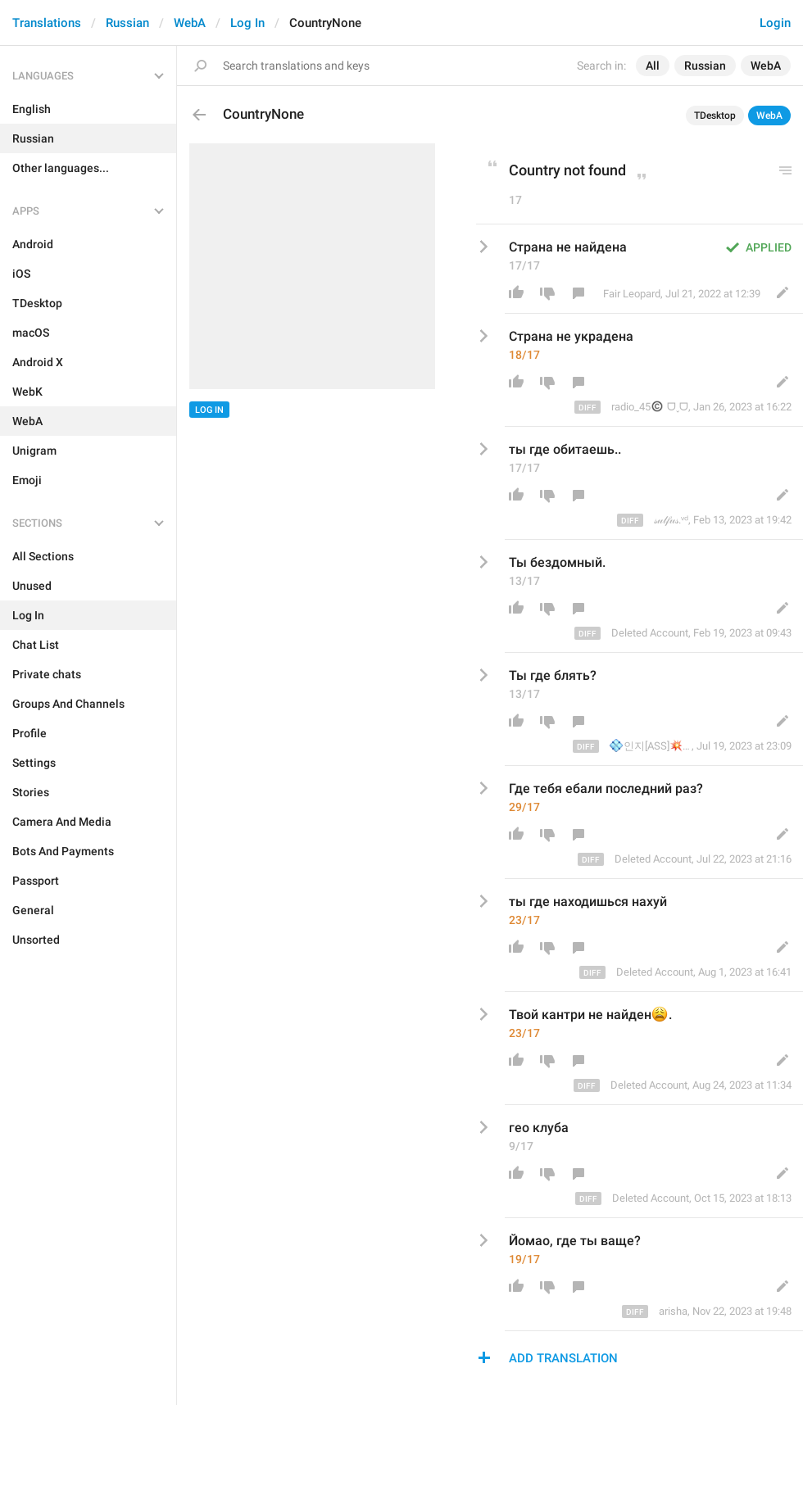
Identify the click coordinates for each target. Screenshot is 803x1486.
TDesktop (715, 115)
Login (775, 23)
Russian (127, 23)
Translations (46, 23)
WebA (190, 23)
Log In (247, 23)
